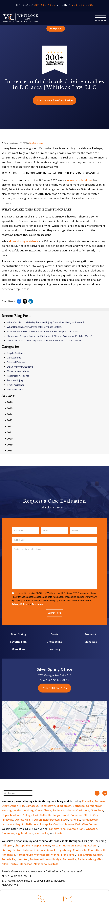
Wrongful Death (15, 389)
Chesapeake (54, 641)
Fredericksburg (86, 859)
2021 (8, 432)
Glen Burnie (89, 824)
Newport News (40, 845)
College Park (30, 815)
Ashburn (93, 845)
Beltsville (45, 815)
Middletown (63, 806)
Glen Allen (18, 649)
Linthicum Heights (13, 824)
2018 (8, 450)
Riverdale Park (75, 829)
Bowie (54, 634)
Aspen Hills (17, 806)
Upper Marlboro (11, 815)
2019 (8, 444)
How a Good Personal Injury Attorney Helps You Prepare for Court (42, 331)
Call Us (41, 900)
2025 (8, 408)
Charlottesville (97, 850)
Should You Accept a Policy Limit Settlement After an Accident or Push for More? (49, 336)
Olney (5, 806)
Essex (64, 819)
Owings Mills (23, 819)
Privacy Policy (19, 604)
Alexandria (40, 864)
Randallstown (90, 819)
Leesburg (54, 649)
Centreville (80, 850)
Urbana (70, 810)
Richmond (29, 850)
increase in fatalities (79, 180)
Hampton (22, 859)
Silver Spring (18, 634)
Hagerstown (47, 806)
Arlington (7, 845)
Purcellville (8, 859)
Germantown (94, 806)
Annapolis (46, 824)
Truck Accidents (36, 143)
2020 (8, 438)
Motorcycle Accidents (18, 371)
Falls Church (84, 854)
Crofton (58, 824)
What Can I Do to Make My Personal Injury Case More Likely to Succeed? (45, 322)
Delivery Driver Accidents (20, 366)
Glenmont (8, 833)
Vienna (55, 854)
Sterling (6, 850)
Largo (56, 815)
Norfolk (53, 864)
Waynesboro (42, 854)
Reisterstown (51, 819)
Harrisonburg (24, 854)
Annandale (8, 854)
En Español (55, 28)
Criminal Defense (16, 362)
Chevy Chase (43, 810)
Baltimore (32, 824)
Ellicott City (91, 815)
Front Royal (68, 854)
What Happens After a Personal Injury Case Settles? (34, 326)
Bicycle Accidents (16, 353)
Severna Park (18, 641)
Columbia (76, 815)
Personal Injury (15, 380)
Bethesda (79, 806)
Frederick (90, 634)
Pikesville (7, 819)
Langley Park (57, 829)
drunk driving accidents (23, 241)
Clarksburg (82, 810)
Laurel (65, 815)
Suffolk (40, 850)
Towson (37, 819)
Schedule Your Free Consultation (54, 100)
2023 (8, 420)
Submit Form (55, 613)
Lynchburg (65, 850)
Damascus (32, 806)
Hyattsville (41, 833)
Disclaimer (38, 604)
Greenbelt (97, 810)
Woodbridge (53, 859)
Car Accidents (14, 357)
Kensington (9, 810)
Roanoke (51, 850)
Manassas (90, 641)
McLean (56, 845)
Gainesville (69, 859)
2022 (8, 426)
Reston (17, 850)
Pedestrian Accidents (18, 375)
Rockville (87, 801)
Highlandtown (24, 833)
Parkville (75, 819)
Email (67, 900)
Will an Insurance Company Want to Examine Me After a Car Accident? (44, 340)
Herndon (68, 845)
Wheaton (91, 829)
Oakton (97, 854)
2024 (8, 414)
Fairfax (13, 864)
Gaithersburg (25, 810)
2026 (8, 402)
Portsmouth (37, 859)
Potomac (100, 801)
